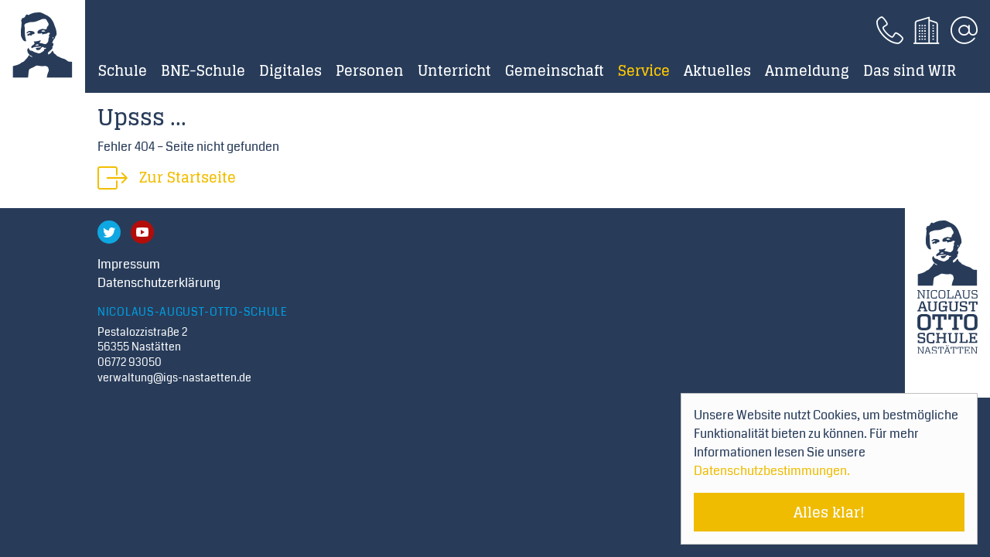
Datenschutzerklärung (158, 283)
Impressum (128, 264)
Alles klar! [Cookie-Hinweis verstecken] (829, 512)
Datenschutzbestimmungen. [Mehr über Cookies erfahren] (772, 471)
